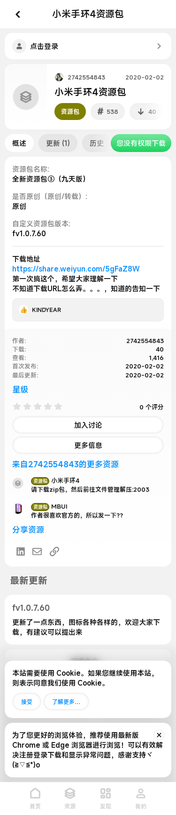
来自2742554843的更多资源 (65, 464)
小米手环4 (55, 480)
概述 (19, 143)
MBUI (49, 506)
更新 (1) (58, 143)
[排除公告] (159, 735)
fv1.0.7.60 (31, 607)
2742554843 (86, 77)
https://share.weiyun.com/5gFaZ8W (76, 268)
